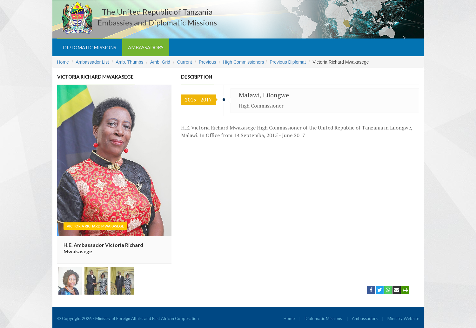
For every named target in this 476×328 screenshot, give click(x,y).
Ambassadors (146, 47)
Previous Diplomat (288, 62)
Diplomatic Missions (89, 47)
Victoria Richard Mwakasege (95, 226)
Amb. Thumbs (129, 62)
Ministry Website (403, 318)
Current (184, 62)
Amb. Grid (160, 62)
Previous (207, 62)
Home (63, 62)
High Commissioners (243, 62)
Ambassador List (92, 62)
